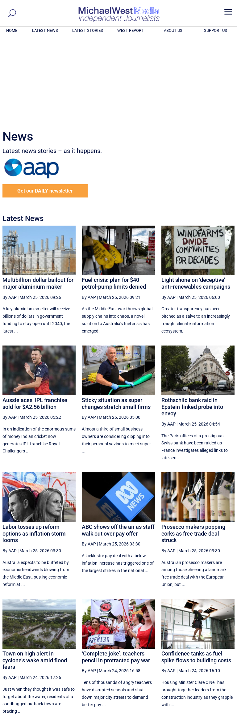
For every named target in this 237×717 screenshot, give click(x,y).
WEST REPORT (130, 30)
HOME (11, 30)
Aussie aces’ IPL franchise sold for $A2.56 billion (34, 319)
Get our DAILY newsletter (45, 107)
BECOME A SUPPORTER (206, 678)
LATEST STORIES (87, 30)
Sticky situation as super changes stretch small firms (116, 319)
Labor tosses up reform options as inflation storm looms (34, 449)
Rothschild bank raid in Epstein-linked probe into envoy (192, 323)
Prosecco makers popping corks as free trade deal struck (193, 449)
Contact (206, 713)
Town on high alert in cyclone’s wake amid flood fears (34, 576)
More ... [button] (218, 654)
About (190, 713)
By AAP (9, 213)
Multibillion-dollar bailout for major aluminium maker (37, 199)
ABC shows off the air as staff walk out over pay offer (118, 446)
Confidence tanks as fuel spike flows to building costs (196, 572)
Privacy (224, 713)
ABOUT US (173, 30)
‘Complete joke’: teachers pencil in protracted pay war (116, 572)
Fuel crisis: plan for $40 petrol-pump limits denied (114, 199)
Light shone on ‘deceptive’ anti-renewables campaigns (195, 199)
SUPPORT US (215, 30)
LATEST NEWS (45, 30)
